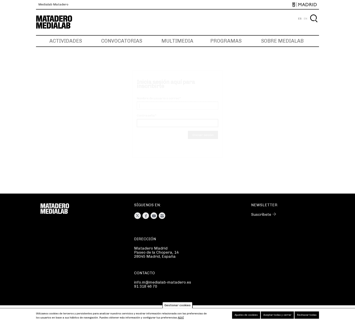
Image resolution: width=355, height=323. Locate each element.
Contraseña (146, 120)
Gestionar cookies (177, 306)
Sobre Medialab (282, 41)
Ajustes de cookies (246, 316)
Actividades (65, 41)
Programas (226, 41)
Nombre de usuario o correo (158, 102)
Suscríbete (261, 214)
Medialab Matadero (53, 4)
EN (305, 18)
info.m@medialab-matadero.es (162, 282)
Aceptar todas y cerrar (277, 316)
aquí (181, 319)
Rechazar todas (307, 316)
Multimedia (177, 41)
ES (300, 18)
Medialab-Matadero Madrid (58, 22)
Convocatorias (121, 41)
